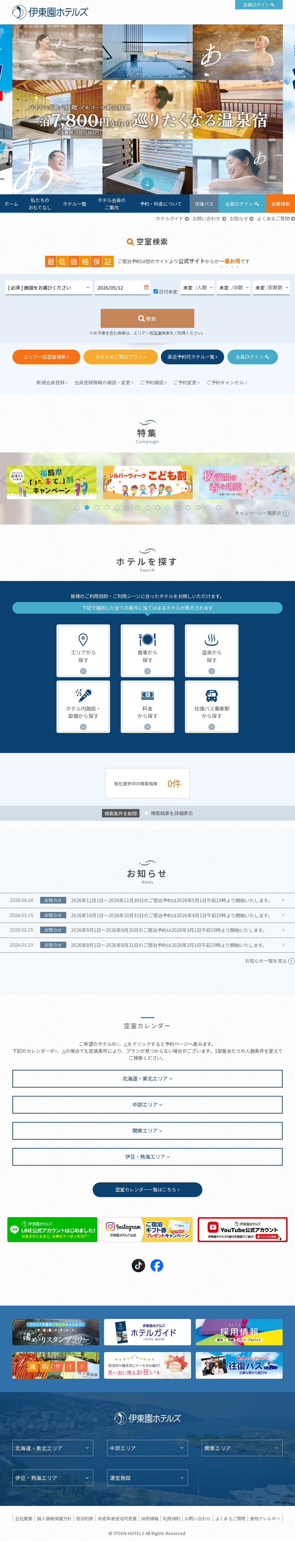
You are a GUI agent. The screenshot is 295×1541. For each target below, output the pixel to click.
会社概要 (23, 1518)
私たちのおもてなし (40, 203)
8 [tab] (147, 507)
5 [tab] (117, 507)
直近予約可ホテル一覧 (191, 356)
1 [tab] (142, 167)
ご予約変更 (185, 382)
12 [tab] (188, 507)
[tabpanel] (147, 109)
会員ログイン (256, 4)
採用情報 (150, 1518)
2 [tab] (152, 167)
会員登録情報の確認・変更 (102, 382)
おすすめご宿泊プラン (119, 356)
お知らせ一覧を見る (266, 960)
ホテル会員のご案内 (112, 203)
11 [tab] (178, 507)
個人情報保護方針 (54, 1518)
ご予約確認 (152, 382)
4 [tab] (107, 507)
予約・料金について (161, 203)
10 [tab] (168, 507)
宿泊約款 (84, 1518)
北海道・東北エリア (145, 1078)
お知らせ (238, 218)
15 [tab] (218, 507)
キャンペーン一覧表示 (258, 513)
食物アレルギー (265, 1518)
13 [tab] (198, 507)
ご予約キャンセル (225, 382)
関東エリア (145, 1130)
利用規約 (171, 1518)
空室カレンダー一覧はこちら (145, 1189)
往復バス (204, 203)
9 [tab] (158, 507)
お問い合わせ (206, 218)
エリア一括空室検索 (45, 356)
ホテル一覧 (74, 203)
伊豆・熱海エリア (145, 1156)
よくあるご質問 (273, 218)
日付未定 (168, 291)
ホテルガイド (170, 218)
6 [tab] (127, 507)
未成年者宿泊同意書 (117, 1518)
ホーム (11, 203)
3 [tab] (97, 507)
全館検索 (280, 203)
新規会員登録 (50, 382)
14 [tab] (208, 507)
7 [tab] (137, 507)
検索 (151, 318)
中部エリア (145, 1104)
